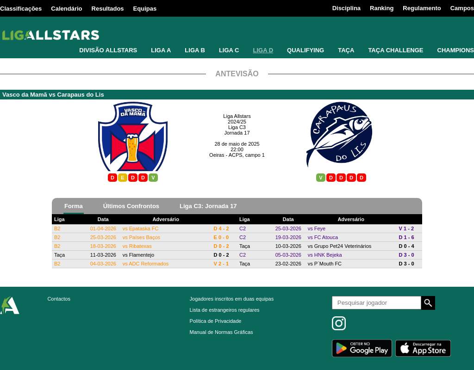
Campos (462, 8)
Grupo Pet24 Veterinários (343, 246)
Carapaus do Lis (80, 94)
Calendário (66, 8)
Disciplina (346, 8)
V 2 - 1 (221, 263)
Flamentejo (141, 255)
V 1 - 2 (406, 228)
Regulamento (422, 8)
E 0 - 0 (221, 237)
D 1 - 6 (406, 237)
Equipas (145, 8)
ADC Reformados (148, 263)
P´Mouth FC (328, 263)
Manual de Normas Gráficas (221, 332)
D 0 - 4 (406, 246)
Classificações (21, 8)
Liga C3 (237, 127)
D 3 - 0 (406, 255)
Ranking (381, 8)
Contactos (58, 299)
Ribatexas (140, 246)
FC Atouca (326, 237)
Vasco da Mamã (24, 94)
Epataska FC (144, 228)
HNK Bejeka (328, 255)
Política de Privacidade (216, 321)
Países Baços (144, 237)
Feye (319, 228)
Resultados (108, 8)
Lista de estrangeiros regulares (225, 310)
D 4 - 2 (221, 228)
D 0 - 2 (221, 246)
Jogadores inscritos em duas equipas (232, 299)
